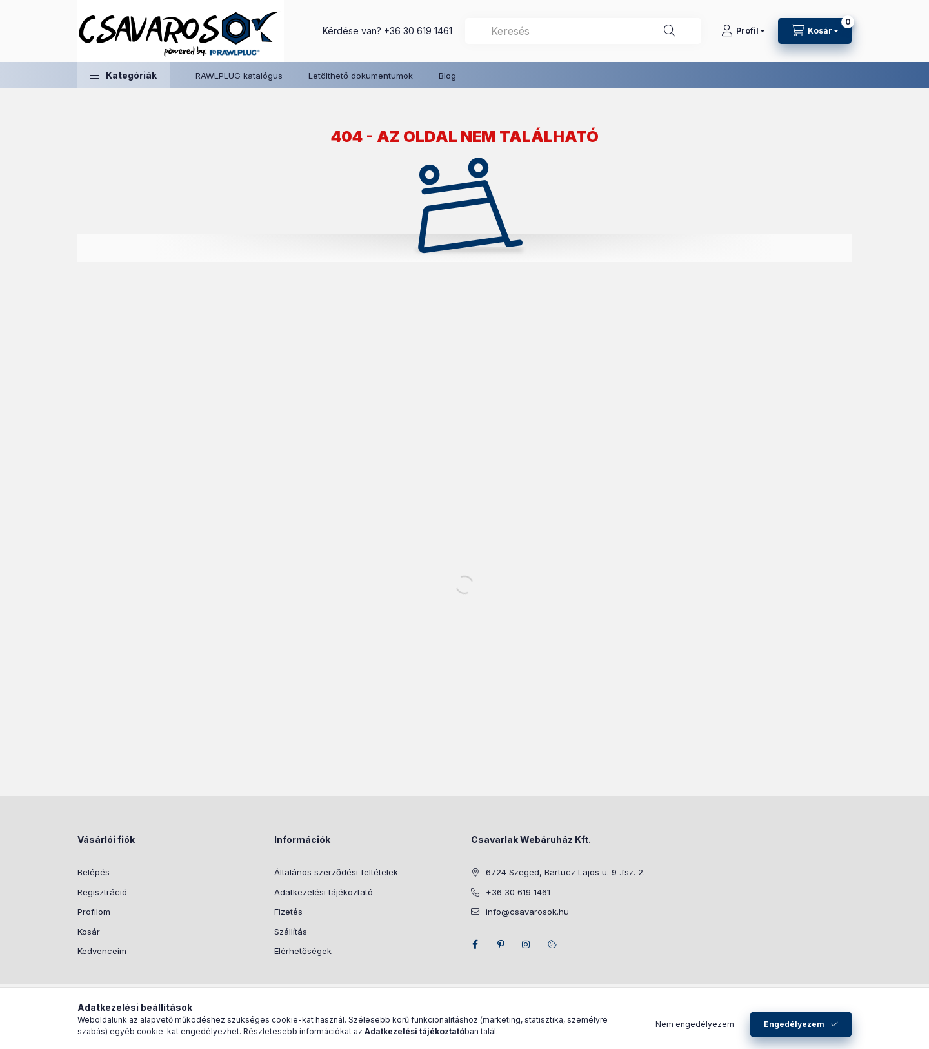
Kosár (88, 931)
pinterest (501, 944)
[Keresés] (669, 31)
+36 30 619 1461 (418, 30)
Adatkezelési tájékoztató (323, 892)
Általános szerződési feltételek (336, 872)
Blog (447, 75)
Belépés (93, 872)
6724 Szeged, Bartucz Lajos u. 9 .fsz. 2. (565, 872)
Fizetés (288, 911)
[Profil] (743, 31)
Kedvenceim (101, 951)
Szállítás (290, 931)
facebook (475, 944)
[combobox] (583, 31)
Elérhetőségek (303, 951)
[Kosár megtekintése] (815, 31)
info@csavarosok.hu (527, 911)
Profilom (93, 911)
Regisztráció (102, 892)
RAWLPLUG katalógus (239, 75)
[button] (123, 75)
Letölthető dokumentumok (360, 75)
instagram (526, 944)
